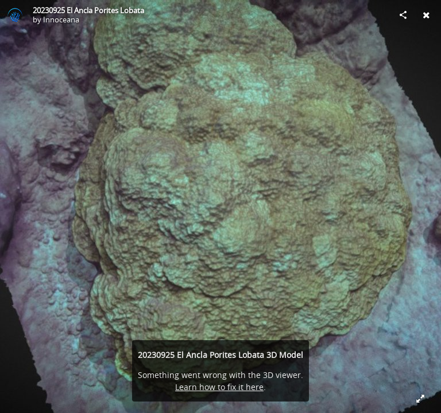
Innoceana (61, 19)
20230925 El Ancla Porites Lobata (88, 10)
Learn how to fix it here (219, 386)
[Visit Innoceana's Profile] (15, 15)
